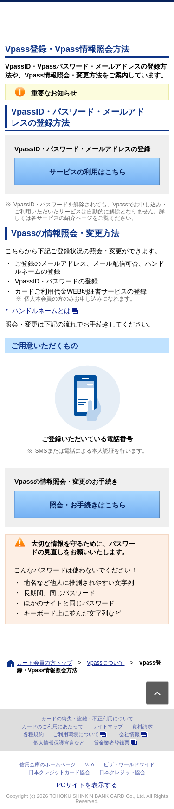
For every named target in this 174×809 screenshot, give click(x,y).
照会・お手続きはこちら (87, 505)
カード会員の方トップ (44, 663)
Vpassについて (105, 663)
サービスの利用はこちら (87, 172)
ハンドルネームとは (47, 311)
